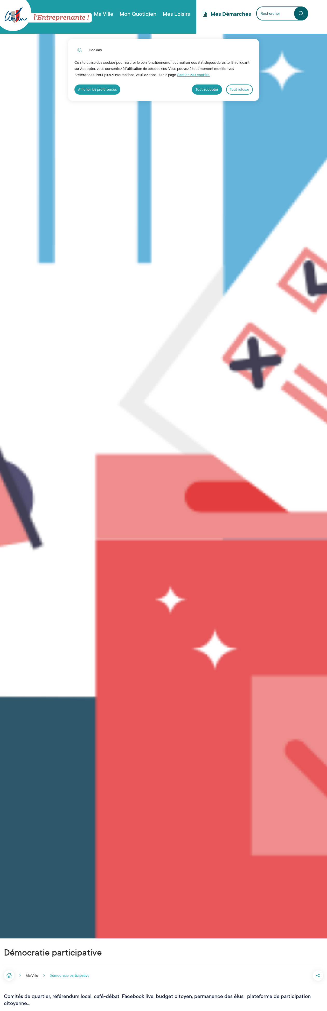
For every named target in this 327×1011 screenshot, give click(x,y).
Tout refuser (239, 89)
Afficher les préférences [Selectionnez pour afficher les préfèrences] (97, 89)
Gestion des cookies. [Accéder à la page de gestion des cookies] (193, 75)
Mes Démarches (231, 14)
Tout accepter (207, 89)
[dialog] (163, 70)
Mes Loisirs (176, 14)
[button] (297, 975)
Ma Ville (103, 14)
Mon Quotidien (138, 14)
